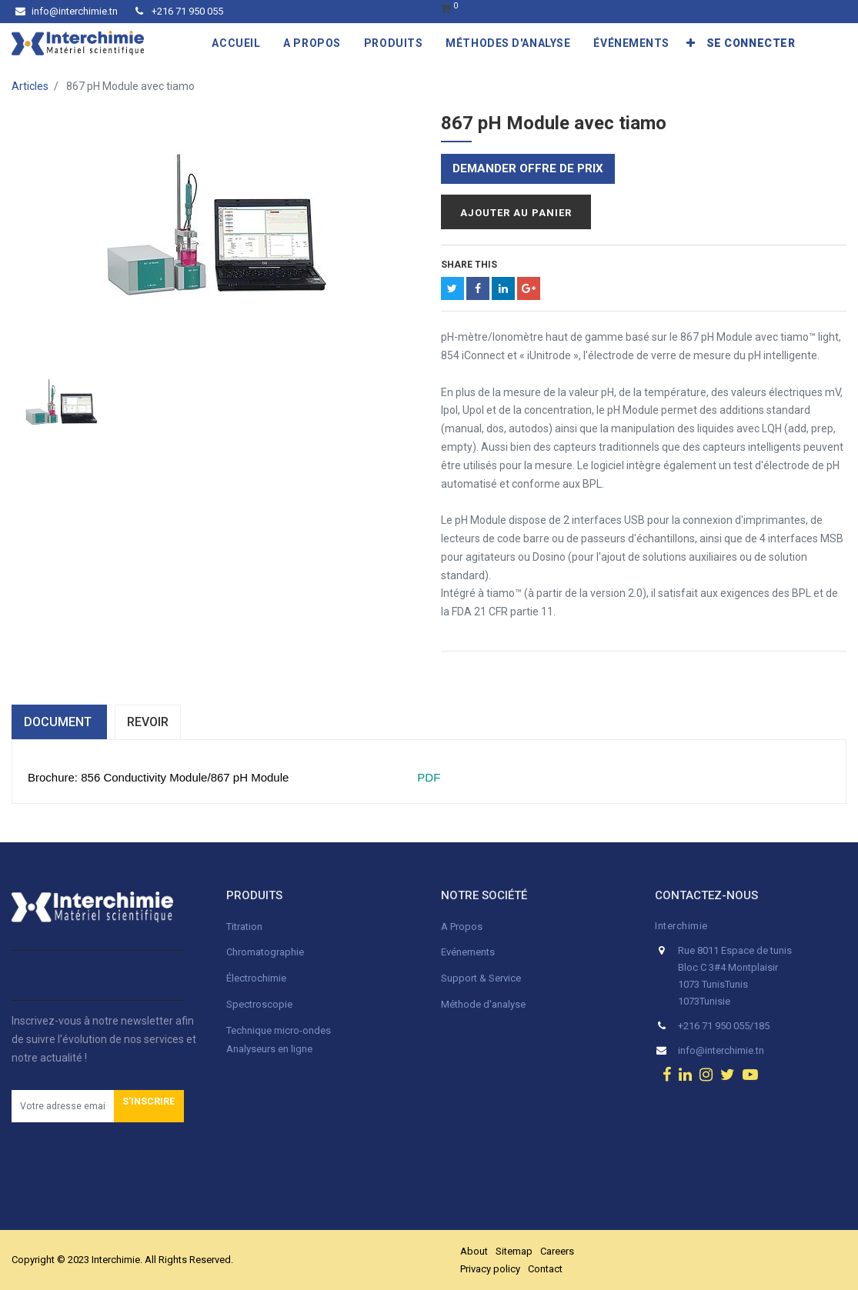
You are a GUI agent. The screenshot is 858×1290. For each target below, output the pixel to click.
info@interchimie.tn (66, 11)
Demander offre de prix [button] (527, 168)
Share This (469, 264)
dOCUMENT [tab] (59, 722)
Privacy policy (490, 1269)
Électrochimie (256, 978)
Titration (244, 926)
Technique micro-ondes (278, 1030)
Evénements (468, 952)
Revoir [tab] (148, 722)
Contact (545, 1269)
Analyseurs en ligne (269, 1049)
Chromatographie (265, 952)
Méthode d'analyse (483, 1004)
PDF (427, 777)
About (474, 1251)
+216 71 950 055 (179, 11)
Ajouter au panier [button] (516, 212)
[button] (691, 43)
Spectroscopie (259, 1004)
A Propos (463, 926)
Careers (557, 1251)
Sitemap (514, 1251)
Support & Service (481, 978)
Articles (30, 86)
